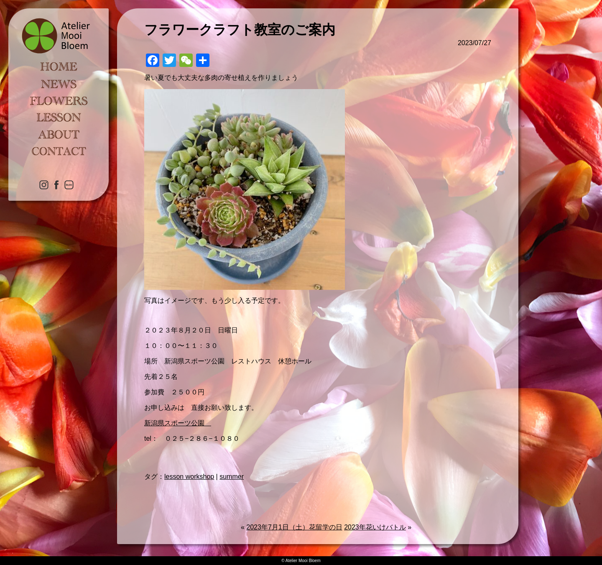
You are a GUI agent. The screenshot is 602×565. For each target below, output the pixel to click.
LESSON (58, 117)
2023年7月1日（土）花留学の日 (294, 527)
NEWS (58, 83)
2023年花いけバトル (375, 527)
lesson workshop (189, 476)
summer (231, 476)
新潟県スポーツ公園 (177, 423)
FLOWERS (58, 100)
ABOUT (58, 133)
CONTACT (58, 150)
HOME (58, 67)
